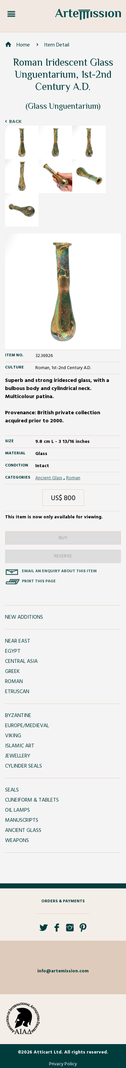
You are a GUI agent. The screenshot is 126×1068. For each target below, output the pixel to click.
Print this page (39, 581)
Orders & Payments (63, 901)
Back (15, 122)
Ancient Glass (48, 478)
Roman (73, 478)
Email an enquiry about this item (59, 571)
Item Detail (56, 45)
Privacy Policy (63, 1064)
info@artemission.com (63, 971)
